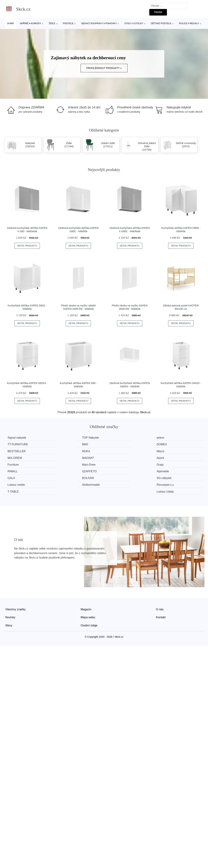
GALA (115, 464)
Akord (166, 450)
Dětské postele (161, 23)
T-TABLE (13, 477)
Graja (114, 457)
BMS (11, 444)
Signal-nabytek (17, 437)
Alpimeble (66, 464)
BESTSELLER (120, 444)
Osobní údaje (89, 611)
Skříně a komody (30, 23)
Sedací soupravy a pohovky (99, 23)
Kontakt (161, 603)
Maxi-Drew (66, 457)
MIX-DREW (67, 450)
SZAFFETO (15, 464)
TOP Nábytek (68, 437)
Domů (10, 23)
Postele (68, 23)
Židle (52, 23)
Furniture (13, 457)
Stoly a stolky (133, 23)
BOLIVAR (169, 464)
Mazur (12, 450)
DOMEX (65, 444)
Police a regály (189, 23)
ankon (115, 437)
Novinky (10, 603)
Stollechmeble (120, 470)
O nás (160, 595)
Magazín (86, 595)
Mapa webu (88, 603)
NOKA (167, 444)
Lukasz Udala (171, 477)
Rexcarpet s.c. (172, 470)
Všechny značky (15, 595)
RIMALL (168, 457)
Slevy (8, 611)
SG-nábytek (15, 470)
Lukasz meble (68, 470)
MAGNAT (117, 450)
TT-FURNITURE (173, 437)
